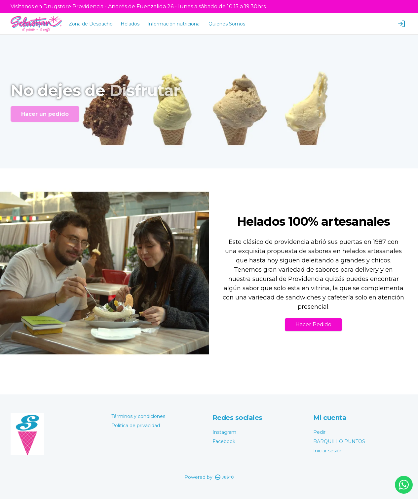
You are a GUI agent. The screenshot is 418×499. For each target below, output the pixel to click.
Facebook (223, 441)
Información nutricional (174, 24)
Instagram (224, 432)
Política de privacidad (135, 426)
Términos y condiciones (138, 416)
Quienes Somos (227, 24)
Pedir (319, 432)
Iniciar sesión (328, 451)
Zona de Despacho (91, 24)
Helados (130, 24)
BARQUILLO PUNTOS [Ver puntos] (339, 441)
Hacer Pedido (313, 324)
